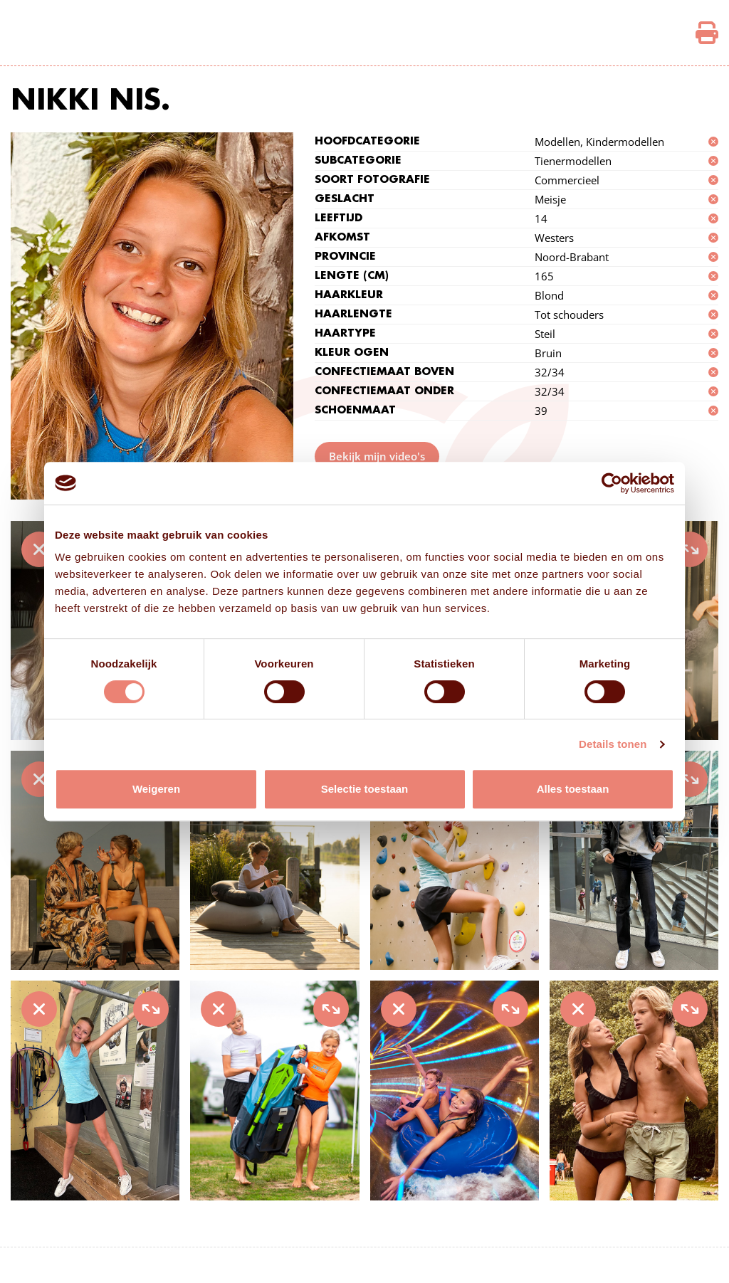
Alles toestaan (573, 789)
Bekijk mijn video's (377, 456)
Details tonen (612, 744)
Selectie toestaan (365, 789)
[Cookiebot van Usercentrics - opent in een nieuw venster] (612, 483)
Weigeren (156, 789)
